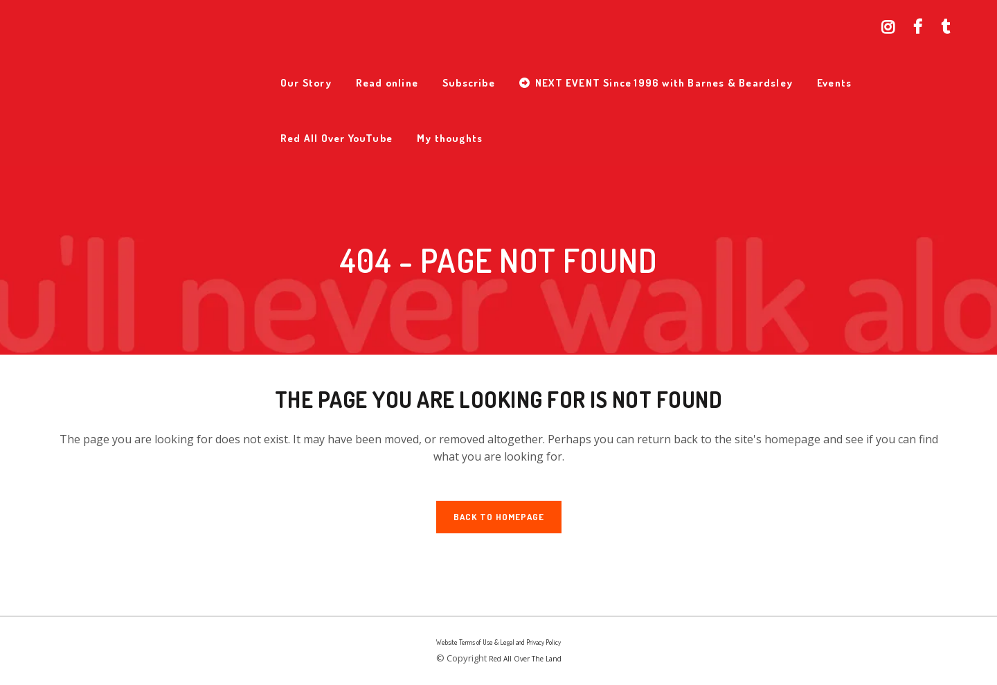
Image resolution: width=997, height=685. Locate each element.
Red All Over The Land (525, 659)
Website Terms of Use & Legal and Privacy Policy (498, 642)
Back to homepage (498, 516)
